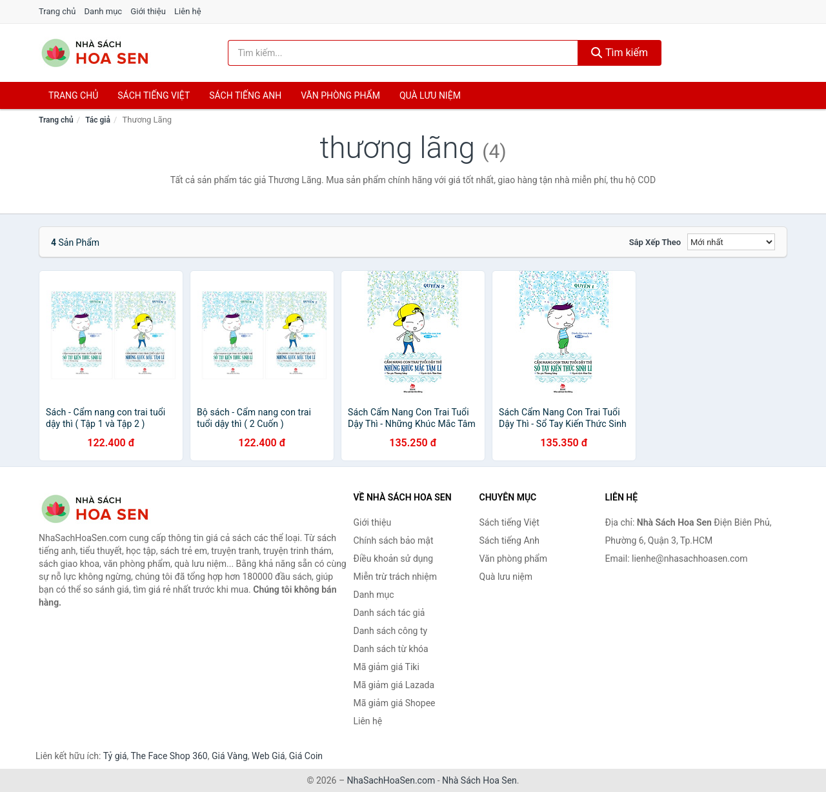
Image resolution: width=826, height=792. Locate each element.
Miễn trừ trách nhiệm (395, 576)
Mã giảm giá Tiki (386, 667)
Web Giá (268, 756)
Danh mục (104, 11)
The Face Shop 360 (168, 756)
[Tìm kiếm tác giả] (403, 53)
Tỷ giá (115, 756)
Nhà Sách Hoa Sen (479, 780)
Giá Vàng (230, 756)
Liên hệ (187, 11)
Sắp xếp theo (655, 242)
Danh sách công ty (391, 631)
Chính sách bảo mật (394, 540)
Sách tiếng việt (153, 95)
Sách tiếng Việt (509, 522)
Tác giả (97, 119)
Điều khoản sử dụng (394, 558)
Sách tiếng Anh (509, 540)
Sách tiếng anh (245, 95)
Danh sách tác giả (389, 613)
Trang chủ (57, 11)
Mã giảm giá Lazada (394, 685)
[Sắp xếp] (731, 241)
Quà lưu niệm (430, 95)
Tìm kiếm (619, 52)
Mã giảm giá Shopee (395, 703)
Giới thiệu (147, 11)
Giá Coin (306, 756)
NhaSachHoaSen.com (391, 780)
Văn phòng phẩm (340, 95)
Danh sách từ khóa (391, 649)
